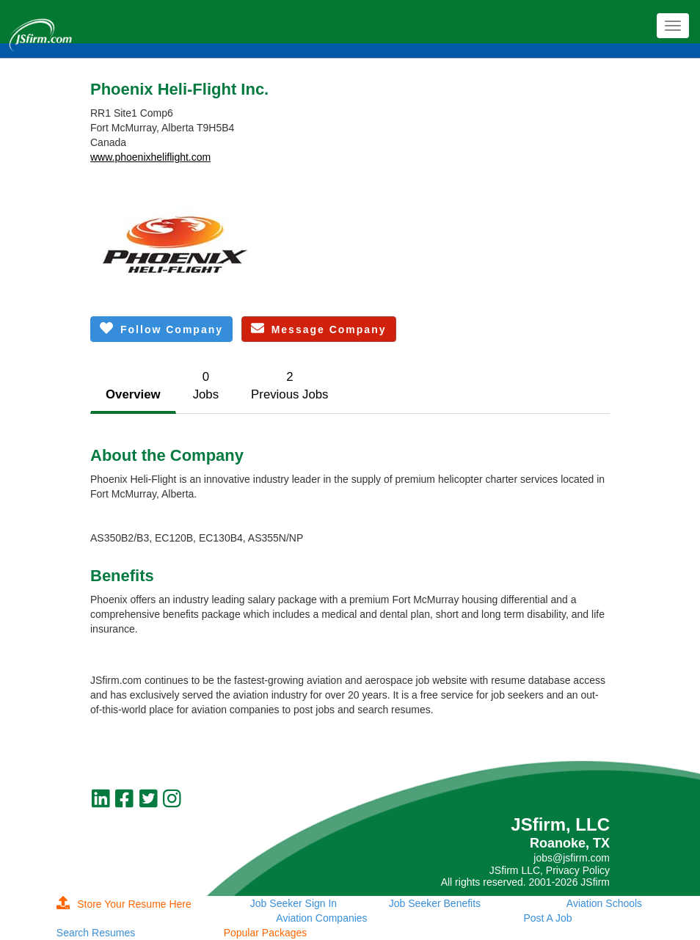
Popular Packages (265, 933)
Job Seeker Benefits (435, 903)
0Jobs (206, 385)
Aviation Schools (604, 903)
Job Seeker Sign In (293, 903)
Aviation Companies (321, 918)
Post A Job (547, 918)
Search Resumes (95, 933)
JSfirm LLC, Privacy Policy (549, 870)
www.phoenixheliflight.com (150, 157)
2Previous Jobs (289, 385)
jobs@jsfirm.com (571, 858)
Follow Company (161, 328)
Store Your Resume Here (124, 904)
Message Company (319, 328)
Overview (133, 394)
